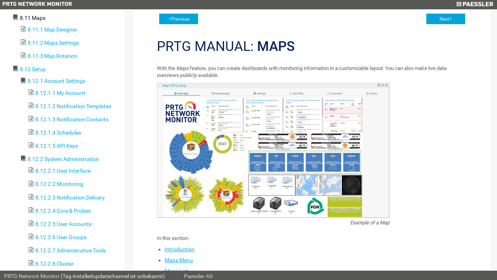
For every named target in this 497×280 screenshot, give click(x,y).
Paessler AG (198, 276)
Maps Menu (179, 260)
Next (444, 19)
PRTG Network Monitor (31, 276)
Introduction (180, 249)
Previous (180, 19)
